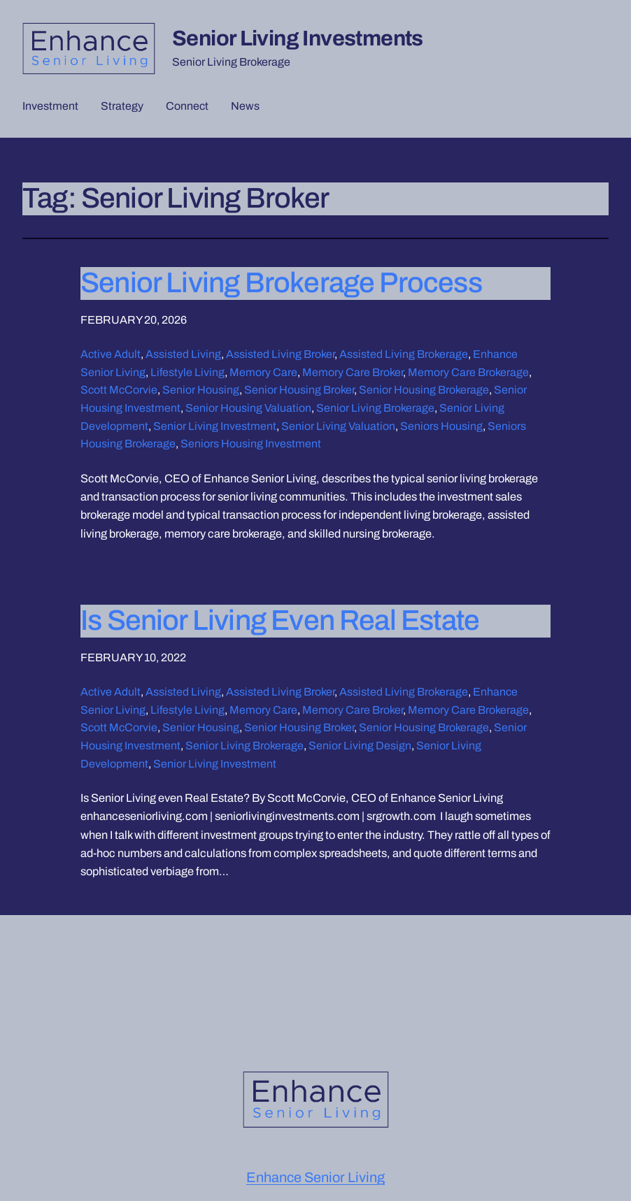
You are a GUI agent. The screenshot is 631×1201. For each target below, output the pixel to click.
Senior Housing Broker (299, 390)
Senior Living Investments (297, 38)
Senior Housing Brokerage (424, 390)
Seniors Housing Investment (250, 444)
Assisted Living (183, 354)
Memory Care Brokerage (468, 372)
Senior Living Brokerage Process (281, 283)
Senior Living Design (360, 745)
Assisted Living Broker (280, 354)
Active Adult (110, 354)
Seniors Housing (441, 426)
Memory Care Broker (352, 372)
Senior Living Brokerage (375, 408)
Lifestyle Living (187, 372)
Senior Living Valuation (338, 426)
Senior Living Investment (214, 426)
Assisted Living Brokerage (403, 354)
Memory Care (263, 372)
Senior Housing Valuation (248, 408)
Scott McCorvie (118, 390)
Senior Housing (200, 390)
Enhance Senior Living (315, 1177)
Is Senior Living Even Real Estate (279, 620)
